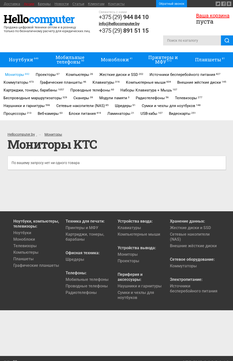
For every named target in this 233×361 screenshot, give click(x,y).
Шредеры (75, 259)
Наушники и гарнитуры (140, 286)
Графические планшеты (36, 265)
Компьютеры (25, 252)
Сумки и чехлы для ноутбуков (136, 295)
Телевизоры (25, 245)
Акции (29, 4)
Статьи (78, 4)
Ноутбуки (22, 232)
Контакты (116, 4)
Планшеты (23, 258)
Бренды (44, 4)
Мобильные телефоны (87, 279)
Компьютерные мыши (139, 234)
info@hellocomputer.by (119, 23)
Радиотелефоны (81, 292)
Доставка (12, 4)
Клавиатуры (129, 227)
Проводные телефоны (87, 286)
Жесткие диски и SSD (190, 227)
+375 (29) (124, 17)
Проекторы (128, 261)
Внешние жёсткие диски (193, 245)
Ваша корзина (212, 16)
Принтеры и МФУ (82, 227)
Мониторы (128, 254)
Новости (62, 4)
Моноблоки (24, 239)
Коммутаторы (183, 266)
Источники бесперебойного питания (193, 288)
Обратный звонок (171, 4)
